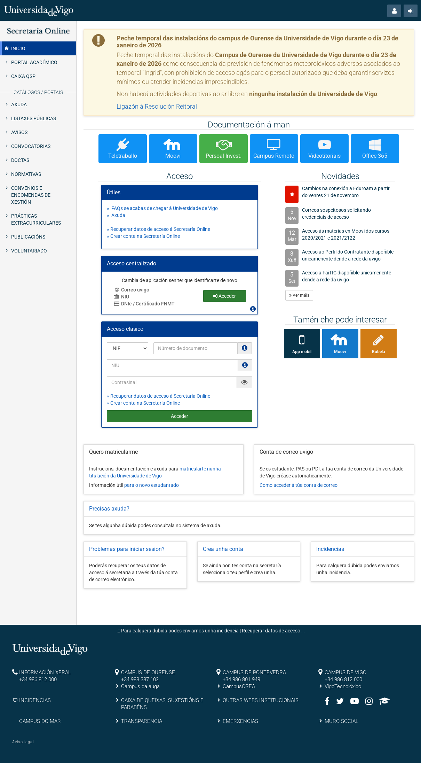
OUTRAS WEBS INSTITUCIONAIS (261, 700)
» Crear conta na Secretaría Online (143, 236)
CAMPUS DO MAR (40, 721)
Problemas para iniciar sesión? (127, 549)
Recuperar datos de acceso (271, 630)
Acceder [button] (224, 296)
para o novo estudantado (151, 485)
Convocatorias (30, 146)
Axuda (19, 104)
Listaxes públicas (33, 118)
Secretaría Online (38, 31)
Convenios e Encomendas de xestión (30, 195)
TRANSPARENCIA (141, 721)
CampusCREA (239, 686)
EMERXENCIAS (240, 721)
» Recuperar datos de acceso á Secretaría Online (158, 229)
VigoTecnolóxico (343, 686)
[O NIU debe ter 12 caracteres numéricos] (245, 365)
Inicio (14, 48)
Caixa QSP (23, 76)
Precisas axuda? (109, 508)
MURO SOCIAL (341, 721)
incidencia (228, 630)
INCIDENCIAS (35, 700)
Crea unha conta (223, 549)
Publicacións (28, 237)
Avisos (19, 132)
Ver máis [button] (299, 295)
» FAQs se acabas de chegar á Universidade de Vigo (162, 208)
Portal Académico (34, 62)
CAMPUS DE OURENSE (148, 672)
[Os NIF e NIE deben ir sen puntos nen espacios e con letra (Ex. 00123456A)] (244, 348)
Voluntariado (29, 251)
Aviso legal (23, 742)
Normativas (26, 174)
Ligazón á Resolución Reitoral (157, 106)
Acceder (179, 416)
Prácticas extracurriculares (36, 219)
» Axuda (116, 215)
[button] (394, 11)
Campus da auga (140, 686)
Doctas (20, 160)
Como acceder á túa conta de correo (298, 485)
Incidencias (330, 549)
